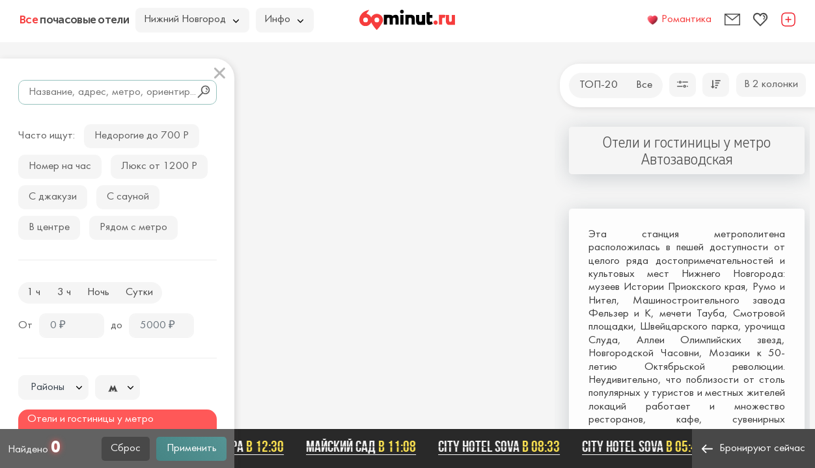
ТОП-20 (598, 85)
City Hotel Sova (501, 446)
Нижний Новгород (191, 19)
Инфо (283, 19)
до (116, 325)
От (25, 325)
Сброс (126, 448)
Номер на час (60, 166)
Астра (250, 446)
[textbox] (53, 388)
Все (644, 85)
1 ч (33, 292)
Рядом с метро (133, 227)
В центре (49, 227)
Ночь (98, 292)
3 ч (64, 292)
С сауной (128, 197)
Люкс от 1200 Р (159, 166)
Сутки (139, 292)
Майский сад (363, 446)
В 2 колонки (771, 84)
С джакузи (53, 197)
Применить (192, 448)
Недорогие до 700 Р (141, 136)
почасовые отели (74, 19)
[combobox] (53, 387)
